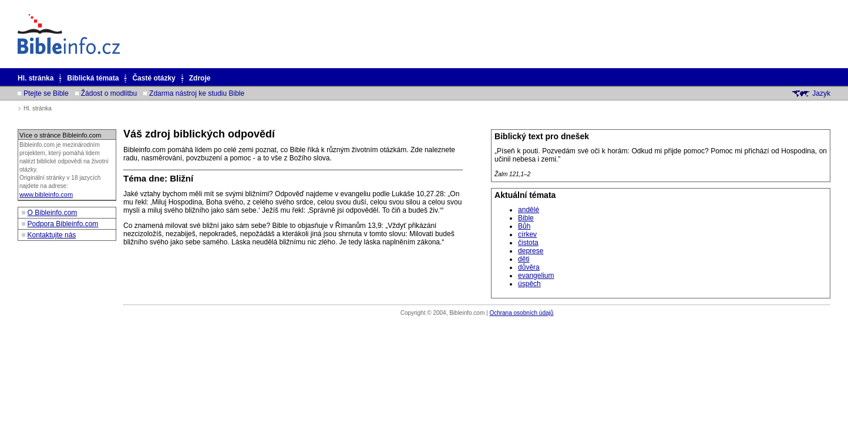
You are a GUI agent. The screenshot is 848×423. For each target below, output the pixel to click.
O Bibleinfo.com (53, 213)
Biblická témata (93, 78)
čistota (528, 243)
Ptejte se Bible (46, 93)
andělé (528, 210)
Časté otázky (153, 78)
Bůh (524, 226)
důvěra (529, 267)
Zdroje (200, 78)
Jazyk (821, 93)
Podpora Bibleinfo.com (63, 224)
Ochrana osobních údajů (521, 313)
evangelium (536, 275)
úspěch (529, 284)
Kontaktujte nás (52, 235)
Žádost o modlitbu (109, 93)
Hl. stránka (35, 78)
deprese (530, 251)
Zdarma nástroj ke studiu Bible (196, 93)
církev (527, 234)
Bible (526, 218)
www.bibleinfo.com (46, 194)
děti (523, 259)
